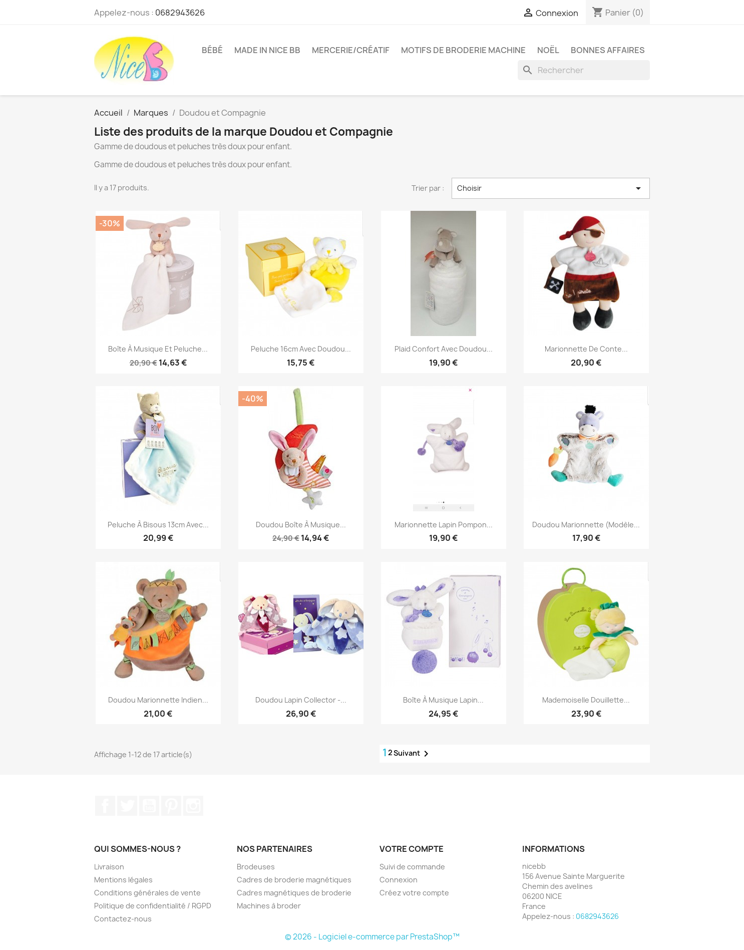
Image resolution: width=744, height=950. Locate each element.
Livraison (109, 866)
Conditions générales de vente (147, 892)
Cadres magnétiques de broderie (294, 892)
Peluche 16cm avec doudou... (301, 349)
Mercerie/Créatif (351, 50)
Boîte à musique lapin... (443, 700)
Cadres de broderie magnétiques (294, 879)
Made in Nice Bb (267, 50)
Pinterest (171, 806)
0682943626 (180, 12)
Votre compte (412, 848)
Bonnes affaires (608, 50)
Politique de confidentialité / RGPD (152, 905)
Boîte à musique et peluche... (158, 349)
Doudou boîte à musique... (301, 524)
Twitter (127, 806)
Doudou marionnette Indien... (158, 700)
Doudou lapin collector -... (300, 700)
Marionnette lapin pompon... (444, 524)
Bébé (212, 50)
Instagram (193, 806)
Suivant (413, 754)
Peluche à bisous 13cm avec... (158, 524)
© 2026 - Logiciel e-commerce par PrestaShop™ (372, 936)
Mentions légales (123, 879)
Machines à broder (269, 905)
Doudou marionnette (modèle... (586, 524)
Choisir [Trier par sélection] (550, 188)
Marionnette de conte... (586, 349)
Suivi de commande (412, 866)
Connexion (399, 879)
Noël (548, 50)
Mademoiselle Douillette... (586, 700)
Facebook (105, 806)
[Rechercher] (584, 70)
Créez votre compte (414, 892)
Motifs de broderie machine (463, 50)
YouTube (149, 806)
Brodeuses (256, 866)
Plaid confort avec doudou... (444, 349)
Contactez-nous (123, 918)
